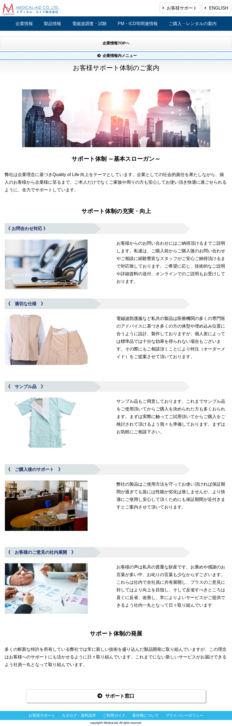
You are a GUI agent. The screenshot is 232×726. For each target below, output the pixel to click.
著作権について (145, 715)
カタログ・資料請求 (79, 715)
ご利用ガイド (114, 715)
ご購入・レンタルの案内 (192, 23)
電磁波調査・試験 (89, 23)
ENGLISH (216, 8)
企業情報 (24, 23)
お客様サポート (180, 8)
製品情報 (52, 23)
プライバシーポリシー (184, 715)
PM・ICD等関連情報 (138, 23)
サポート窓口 (115, 696)
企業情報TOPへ (116, 43)
